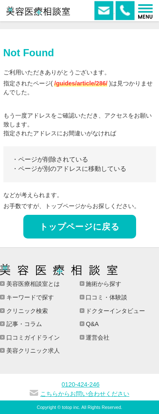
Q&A (91, 324)
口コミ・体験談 (106, 297)
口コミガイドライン (32, 337)
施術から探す (103, 283)
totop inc (70, 407)
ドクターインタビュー (114, 310)
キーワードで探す (29, 297)
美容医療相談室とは (32, 283)
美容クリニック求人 (32, 350)
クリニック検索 (26, 310)
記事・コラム (23, 324)
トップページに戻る (79, 226)
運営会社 (97, 337)
